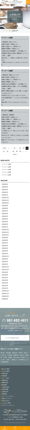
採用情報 (4, 394)
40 (17, 151)
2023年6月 (5, 245)
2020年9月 (5, 299)
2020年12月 (5, 291)
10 (14, 148)
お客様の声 (5, 391)
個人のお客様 (5, 369)
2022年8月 (5, 259)
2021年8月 (5, 275)
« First (4, 148)
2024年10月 (5, 203)
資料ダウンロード (7, 398)
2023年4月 (5, 251)
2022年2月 (5, 261)
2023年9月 (5, 237)
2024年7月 (5, 211)
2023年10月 (5, 235)
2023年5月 (5, 248)
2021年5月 (5, 280)
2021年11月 (5, 269)
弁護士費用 (5, 389)
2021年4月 (5, 283)
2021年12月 (5, 267)
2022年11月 (5, 256)
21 (4, 151)
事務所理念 (5, 382)
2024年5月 (5, 216)
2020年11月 (5, 293)
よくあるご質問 (6, 403)
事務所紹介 (5, 380)
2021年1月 (5, 288)
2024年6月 (5, 213)
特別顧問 (4, 375)
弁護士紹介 (5, 373)
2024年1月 (5, 227)
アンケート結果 (6, 164)
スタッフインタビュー (8, 396)
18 (20, 148)
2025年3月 (5, 189)
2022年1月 (5, 264)
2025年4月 (5, 187)
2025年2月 (5, 192)
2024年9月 (5, 205)
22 (7, 151)
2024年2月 (5, 224)
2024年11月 (5, 200)
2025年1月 (5, 195)
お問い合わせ (5, 400)
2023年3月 (5, 253)
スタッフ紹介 (5, 378)
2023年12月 (5, 229)
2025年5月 (5, 184)
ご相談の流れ (5, 387)
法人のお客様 (5, 371)
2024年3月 (5, 221)
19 (23, 148)
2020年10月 (5, 296)
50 (20, 151)
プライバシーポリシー (8, 405)
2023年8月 (5, 240)
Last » (15, 154)
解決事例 (4, 385)
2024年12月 (5, 197)
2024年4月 (5, 219)
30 (13, 151)
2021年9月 (5, 272)
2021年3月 (5, 285)
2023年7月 (5, 243)
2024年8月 (5, 208)
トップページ (4, 30)
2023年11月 (5, 232)
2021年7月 (5, 277)
